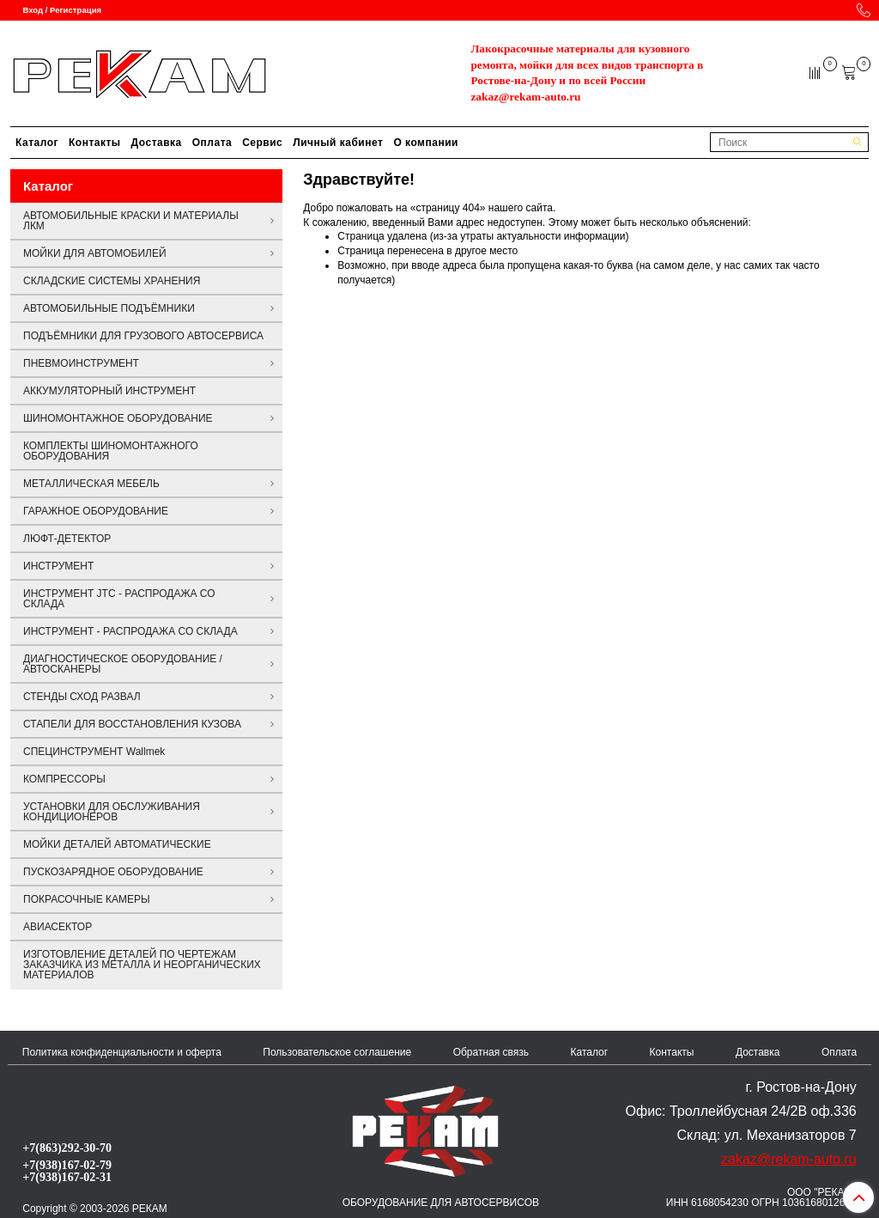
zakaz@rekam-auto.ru (525, 96)
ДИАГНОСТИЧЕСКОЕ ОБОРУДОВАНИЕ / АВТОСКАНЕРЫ (122, 664)
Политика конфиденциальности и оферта (121, 1052)
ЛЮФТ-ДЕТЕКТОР (67, 539)
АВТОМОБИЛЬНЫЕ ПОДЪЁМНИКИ (109, 308)
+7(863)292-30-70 (67, 1147)
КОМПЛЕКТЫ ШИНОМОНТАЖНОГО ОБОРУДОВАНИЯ (110, 451)
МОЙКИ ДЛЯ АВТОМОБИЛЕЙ (95, 253)
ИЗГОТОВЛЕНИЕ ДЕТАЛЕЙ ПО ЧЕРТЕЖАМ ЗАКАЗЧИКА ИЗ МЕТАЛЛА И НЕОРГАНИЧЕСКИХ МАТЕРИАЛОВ (142, 964)
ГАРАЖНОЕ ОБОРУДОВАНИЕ (95, 511)
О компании (425, 143)
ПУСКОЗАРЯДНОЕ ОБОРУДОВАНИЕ (113, 872)
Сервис (262, 143)
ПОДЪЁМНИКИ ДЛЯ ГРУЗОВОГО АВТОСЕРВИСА (143, 336)
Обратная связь (491, 1052)
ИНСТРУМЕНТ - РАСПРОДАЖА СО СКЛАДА (130, 631)
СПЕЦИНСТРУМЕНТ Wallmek (94, 752)
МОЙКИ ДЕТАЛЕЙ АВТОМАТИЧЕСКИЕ (117, 844)
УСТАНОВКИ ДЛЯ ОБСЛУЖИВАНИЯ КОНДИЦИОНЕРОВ (111, 812)
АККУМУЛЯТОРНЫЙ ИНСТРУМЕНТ (109, 391)
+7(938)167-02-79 (67, 1165)
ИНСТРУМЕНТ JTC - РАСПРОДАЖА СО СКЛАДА (119, 599)
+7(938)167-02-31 (67, 1177)
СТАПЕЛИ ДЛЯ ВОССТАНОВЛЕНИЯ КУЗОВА (132, 724)
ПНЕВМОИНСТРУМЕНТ (81, 363)
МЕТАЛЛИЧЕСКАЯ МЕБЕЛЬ (91, 484)
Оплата (212, 143)
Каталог (36, 143)
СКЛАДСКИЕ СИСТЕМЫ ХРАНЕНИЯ (111, 281)
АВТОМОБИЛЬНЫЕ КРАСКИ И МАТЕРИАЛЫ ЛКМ (131, 221)
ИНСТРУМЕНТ (58, 566)
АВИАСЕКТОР (57, 927)
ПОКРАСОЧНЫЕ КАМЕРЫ (86, 899)
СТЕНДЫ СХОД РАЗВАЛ (82, 697)
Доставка (156, 143)
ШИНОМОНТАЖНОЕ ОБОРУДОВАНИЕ (118, 418)
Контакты (95, 143)
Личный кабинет (338, 143)
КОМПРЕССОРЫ (64, 779)
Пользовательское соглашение (337, 1052)
